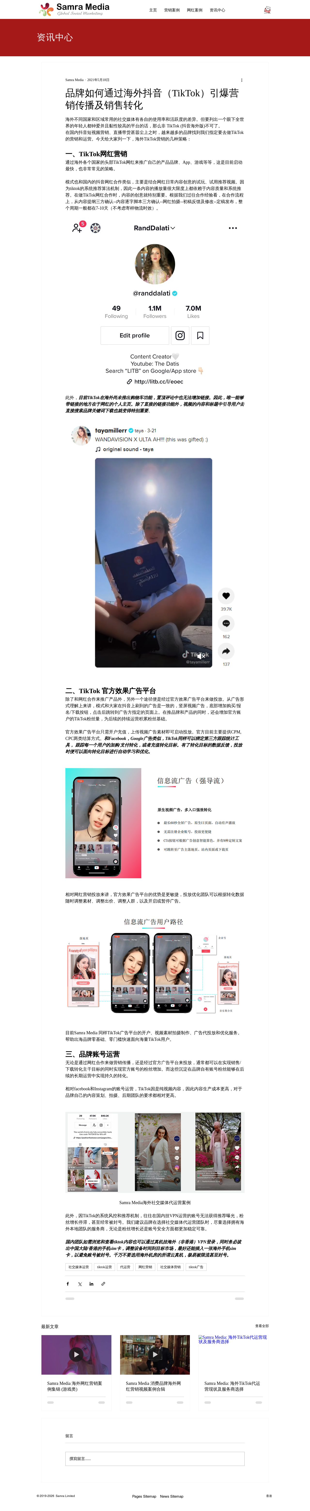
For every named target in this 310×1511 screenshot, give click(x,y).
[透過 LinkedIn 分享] (91, 1283)
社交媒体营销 (170, 1267)
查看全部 (262, 1326)
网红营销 (145, 1267)
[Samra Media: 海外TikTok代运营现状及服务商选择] (234, 1354)
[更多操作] (242, 80)
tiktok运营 (104, 1267)
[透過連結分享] (103, 1283)
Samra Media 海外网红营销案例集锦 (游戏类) (74, 1386)
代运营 (125, 1267)
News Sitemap (171, 1496)
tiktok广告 (196, 1267)
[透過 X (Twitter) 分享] (79, 1283)
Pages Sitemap (144, 1496)
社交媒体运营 (79, 1267)
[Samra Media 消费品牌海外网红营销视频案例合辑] (155, 1354)
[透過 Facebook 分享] (67, 1283)
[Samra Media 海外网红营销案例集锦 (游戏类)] (76, 1354)
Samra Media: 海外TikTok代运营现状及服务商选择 (232, 1386)
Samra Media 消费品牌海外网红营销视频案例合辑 (153, 1386)
